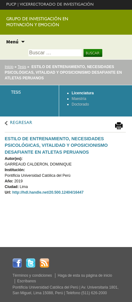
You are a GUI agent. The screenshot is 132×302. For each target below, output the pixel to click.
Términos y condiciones (32, 275)
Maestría (79, 99)
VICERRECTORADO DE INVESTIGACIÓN (57, 5)
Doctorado (80, 104)
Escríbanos (26, 281)
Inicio (9, 67)
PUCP (11, 5)
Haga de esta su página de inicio (85, 275)
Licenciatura (83, 93)
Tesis (22, 67)
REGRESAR (21, 123)
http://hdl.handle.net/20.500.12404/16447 (48, 192)
